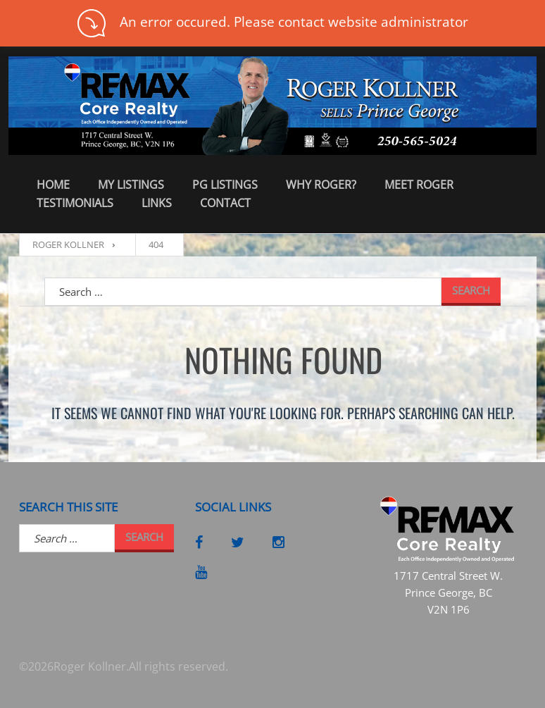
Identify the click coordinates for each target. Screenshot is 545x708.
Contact (225, 203)
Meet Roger (418, 184)
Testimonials (75, 203)
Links (157, 203)
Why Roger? (321, 184)
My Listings (131, 184)
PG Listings (225, 184)
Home (53, 184)
